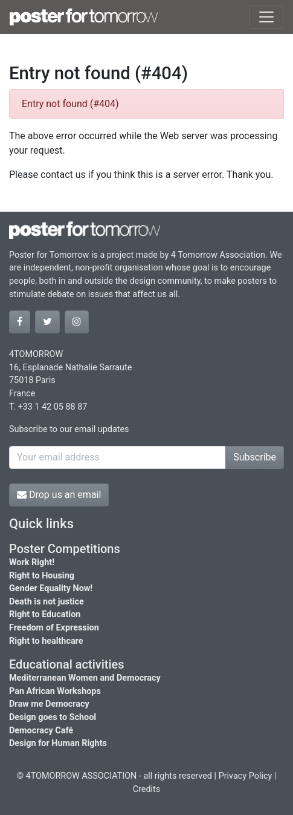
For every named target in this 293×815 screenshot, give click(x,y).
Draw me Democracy (49, 704)
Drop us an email (59, 494)
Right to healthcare (46, 641)
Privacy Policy (245, 776)
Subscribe (254, 457)
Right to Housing (41, 576)
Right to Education (44, 614)
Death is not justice (46, 602)
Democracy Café (41, 730)
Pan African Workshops (55, 691)
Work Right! (31, 562)
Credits (147, 789)
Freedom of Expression (54, 628)
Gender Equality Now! (50, 588)
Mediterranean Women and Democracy (85, 678)
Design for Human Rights (58, 743)
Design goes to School (52, 717)
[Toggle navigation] (266, 17)
